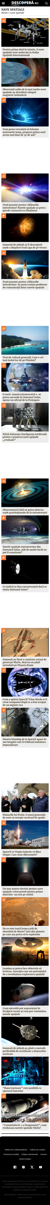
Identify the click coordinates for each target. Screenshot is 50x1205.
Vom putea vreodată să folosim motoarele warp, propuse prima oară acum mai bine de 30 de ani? (24, 132)
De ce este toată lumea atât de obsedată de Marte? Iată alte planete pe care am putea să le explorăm (24, 931)
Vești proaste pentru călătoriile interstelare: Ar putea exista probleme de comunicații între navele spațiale (25, 284)
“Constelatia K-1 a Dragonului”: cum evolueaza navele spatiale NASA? (24, 1127)
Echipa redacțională (29, 1154)
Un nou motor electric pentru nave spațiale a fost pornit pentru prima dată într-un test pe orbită (23, 891)
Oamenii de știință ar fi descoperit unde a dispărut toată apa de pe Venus (25, 246)
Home (4, 12)
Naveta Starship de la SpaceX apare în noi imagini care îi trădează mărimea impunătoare (24, 742)
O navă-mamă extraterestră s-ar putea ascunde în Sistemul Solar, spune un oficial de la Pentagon (22, 397)
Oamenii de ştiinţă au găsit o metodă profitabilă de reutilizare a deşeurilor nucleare (24, 1051)
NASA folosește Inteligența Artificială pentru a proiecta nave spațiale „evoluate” (25, 437)
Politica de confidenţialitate (16, 1150)
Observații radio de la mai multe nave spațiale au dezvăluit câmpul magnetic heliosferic (24, 92)
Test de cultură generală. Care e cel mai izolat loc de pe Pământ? (23, 359)
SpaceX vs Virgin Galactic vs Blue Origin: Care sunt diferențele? (22, 853)
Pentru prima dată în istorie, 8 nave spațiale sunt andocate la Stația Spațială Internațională (23, 52)
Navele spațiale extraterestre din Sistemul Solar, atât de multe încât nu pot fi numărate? (25, 549)
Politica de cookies (37, 1150)
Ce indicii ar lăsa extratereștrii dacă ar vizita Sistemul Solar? (25, 588)
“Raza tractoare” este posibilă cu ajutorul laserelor (22, 1089)
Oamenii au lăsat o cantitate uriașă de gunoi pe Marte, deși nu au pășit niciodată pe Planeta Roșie (24, 662)
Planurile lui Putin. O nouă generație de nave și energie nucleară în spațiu (24, 816)
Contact (43, 1154)
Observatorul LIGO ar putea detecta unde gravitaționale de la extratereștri (25, 511)
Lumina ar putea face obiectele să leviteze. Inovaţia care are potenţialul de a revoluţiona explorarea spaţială (24, 971)
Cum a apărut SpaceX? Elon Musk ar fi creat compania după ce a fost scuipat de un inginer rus (25, 702)
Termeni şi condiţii (11, 1154)
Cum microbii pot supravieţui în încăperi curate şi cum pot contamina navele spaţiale (24, 1011)
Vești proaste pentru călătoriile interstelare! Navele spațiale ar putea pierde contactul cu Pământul (24, 207)
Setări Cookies (25, 1159)
